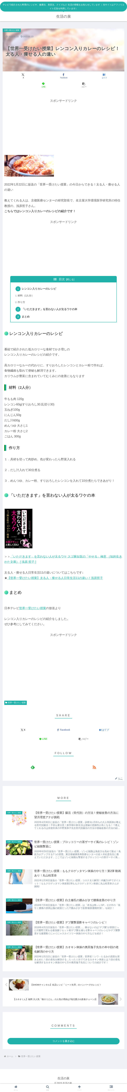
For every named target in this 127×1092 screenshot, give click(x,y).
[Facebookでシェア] (63, 76)
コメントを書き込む (63, 1045)
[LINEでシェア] (43, 85)
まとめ (27, 318)
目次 (62, 279)
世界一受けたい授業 (32, 610)
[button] (84, 85)
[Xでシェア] (23, 76)
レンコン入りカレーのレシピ (40, 289)
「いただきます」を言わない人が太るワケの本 (50, 310)
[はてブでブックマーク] (104, 76)
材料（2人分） (26, 296)
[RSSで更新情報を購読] (94, 769)
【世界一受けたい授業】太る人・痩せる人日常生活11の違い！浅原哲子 (55, 580)
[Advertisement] (63, 126)
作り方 (22, 303)
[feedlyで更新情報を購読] (33, 769)
